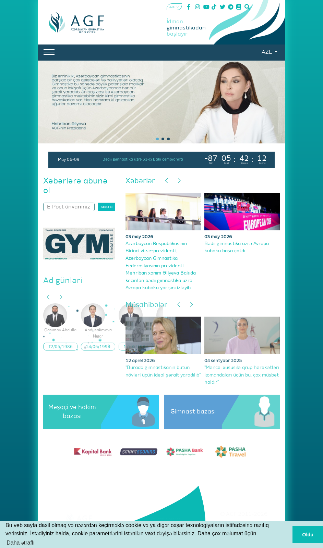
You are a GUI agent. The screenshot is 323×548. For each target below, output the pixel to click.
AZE (267, 52)
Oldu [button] (307, 534)
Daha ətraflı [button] (21, 543)
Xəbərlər (140, 181)
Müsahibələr (146, 305)
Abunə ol (106, 207)
